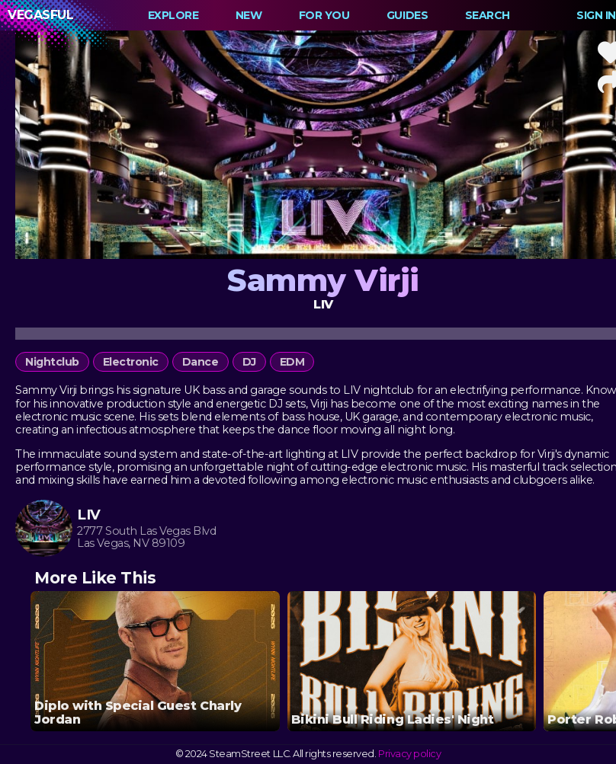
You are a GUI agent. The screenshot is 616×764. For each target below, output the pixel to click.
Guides (407, 15)
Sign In (596, 15)
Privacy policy (409, 753)
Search (487, 15)
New (249, 15)
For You (324, 15)
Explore (173, 15)
